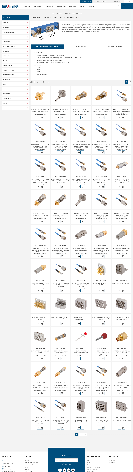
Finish (4, 108)
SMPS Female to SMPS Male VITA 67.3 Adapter (121, 351)
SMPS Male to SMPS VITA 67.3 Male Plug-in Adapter (122, 386)
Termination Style (8, 70)
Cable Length (7, 98)
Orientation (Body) (9, 46)
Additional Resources (115, 46)
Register (97, 1)
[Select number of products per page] (32, 82)
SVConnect (112, 462)
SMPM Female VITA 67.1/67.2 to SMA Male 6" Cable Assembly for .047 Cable (81, 181)
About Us (27, 467)
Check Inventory (87, 1)
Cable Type (6, 93)
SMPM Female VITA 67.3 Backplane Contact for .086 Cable (60, 215)
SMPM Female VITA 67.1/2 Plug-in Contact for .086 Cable (101, 110)
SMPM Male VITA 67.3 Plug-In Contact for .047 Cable (121, 249)
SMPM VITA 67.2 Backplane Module (40, 318)
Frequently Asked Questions (31, 462)
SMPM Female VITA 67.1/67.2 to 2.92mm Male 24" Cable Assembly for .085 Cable (101, 146)
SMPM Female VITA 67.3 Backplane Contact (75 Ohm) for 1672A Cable (122, 181)
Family (5, 103)
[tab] (47, 46)
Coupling (6, 51)
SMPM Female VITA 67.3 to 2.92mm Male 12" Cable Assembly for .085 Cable (101, 215)
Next (85, 434)
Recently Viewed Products (93, 467)
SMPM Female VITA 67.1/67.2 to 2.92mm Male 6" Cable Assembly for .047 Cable (121, 146)
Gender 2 (6, 84)
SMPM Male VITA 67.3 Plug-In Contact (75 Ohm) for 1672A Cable (101, 250)
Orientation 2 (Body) (9, 89)
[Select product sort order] (47, 82)
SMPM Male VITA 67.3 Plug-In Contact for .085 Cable (40, 284)
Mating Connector (9, 32)
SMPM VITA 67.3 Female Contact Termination (61, 351)
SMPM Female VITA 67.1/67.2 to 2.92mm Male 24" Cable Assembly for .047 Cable (81, 146)
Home (52, 13)
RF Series (6, 27)
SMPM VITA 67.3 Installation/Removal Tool (81, 351)
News (88, 462)
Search (88, 460)
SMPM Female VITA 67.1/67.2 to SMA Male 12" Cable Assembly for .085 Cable (60, 181)
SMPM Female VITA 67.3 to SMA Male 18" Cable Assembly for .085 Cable (60, 250)
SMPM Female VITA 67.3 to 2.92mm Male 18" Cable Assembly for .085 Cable (121, 215)
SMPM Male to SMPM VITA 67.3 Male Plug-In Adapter (81, 249)
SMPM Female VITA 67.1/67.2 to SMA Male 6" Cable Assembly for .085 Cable (101, 181)
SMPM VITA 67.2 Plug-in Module (60, 318)
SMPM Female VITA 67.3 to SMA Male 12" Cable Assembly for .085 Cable (40, 250)
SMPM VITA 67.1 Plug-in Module (121, 283)
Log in (106, 1)
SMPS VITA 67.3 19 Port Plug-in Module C (122, 421)
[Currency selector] (128, 1)
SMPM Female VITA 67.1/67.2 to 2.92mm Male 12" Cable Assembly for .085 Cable (60, 146)
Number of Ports (8, 74)
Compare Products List (117, 1)
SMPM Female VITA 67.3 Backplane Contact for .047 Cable (40, 215)
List (129, 82)
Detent (5, 60)
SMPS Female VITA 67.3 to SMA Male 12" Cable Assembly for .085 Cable (101, 387)
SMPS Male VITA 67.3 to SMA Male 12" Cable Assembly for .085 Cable (60, 422)
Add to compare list (38, 117)
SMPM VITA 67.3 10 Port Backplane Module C (81, 318)
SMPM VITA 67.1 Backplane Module (101, 284)
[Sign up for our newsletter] (66, 460)
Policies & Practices (29, 465)
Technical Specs (81, 46)
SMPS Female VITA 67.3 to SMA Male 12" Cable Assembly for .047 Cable (81, 387)
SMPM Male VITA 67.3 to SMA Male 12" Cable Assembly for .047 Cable (60, 285)
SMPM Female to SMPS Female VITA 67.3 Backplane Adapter (40, 110)
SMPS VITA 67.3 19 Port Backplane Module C (101, 421)
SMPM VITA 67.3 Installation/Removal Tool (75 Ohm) (101, 352)
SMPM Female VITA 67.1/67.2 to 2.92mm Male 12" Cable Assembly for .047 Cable (40, 146)
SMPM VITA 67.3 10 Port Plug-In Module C (101, 318)
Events (88, 465)
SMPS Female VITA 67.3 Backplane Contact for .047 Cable (40, 387)
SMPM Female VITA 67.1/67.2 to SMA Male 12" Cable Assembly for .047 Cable (121, 111)
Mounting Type (7, 65)
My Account (112, 460)
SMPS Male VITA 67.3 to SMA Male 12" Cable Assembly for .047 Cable (40, 422)
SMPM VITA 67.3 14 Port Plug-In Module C (40, 351)
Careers (27, 469)
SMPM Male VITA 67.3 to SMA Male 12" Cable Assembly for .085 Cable (81, 285)
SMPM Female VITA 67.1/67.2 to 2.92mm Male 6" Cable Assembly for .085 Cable (40, 181)
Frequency (6, 41)
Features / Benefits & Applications (47, 46)
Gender (5, 37)
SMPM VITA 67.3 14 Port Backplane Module (122, 318)
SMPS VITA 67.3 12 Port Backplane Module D (81, 421)
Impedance (6, 56)
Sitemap (27, 460)
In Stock (5, 22)
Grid (126, 82)
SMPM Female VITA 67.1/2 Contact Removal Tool (60, 110)
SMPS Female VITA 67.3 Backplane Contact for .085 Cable (60, 387)
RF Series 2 (6, 79)
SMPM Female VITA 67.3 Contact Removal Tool (81, 214)
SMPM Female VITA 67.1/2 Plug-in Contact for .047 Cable (80, 110)
